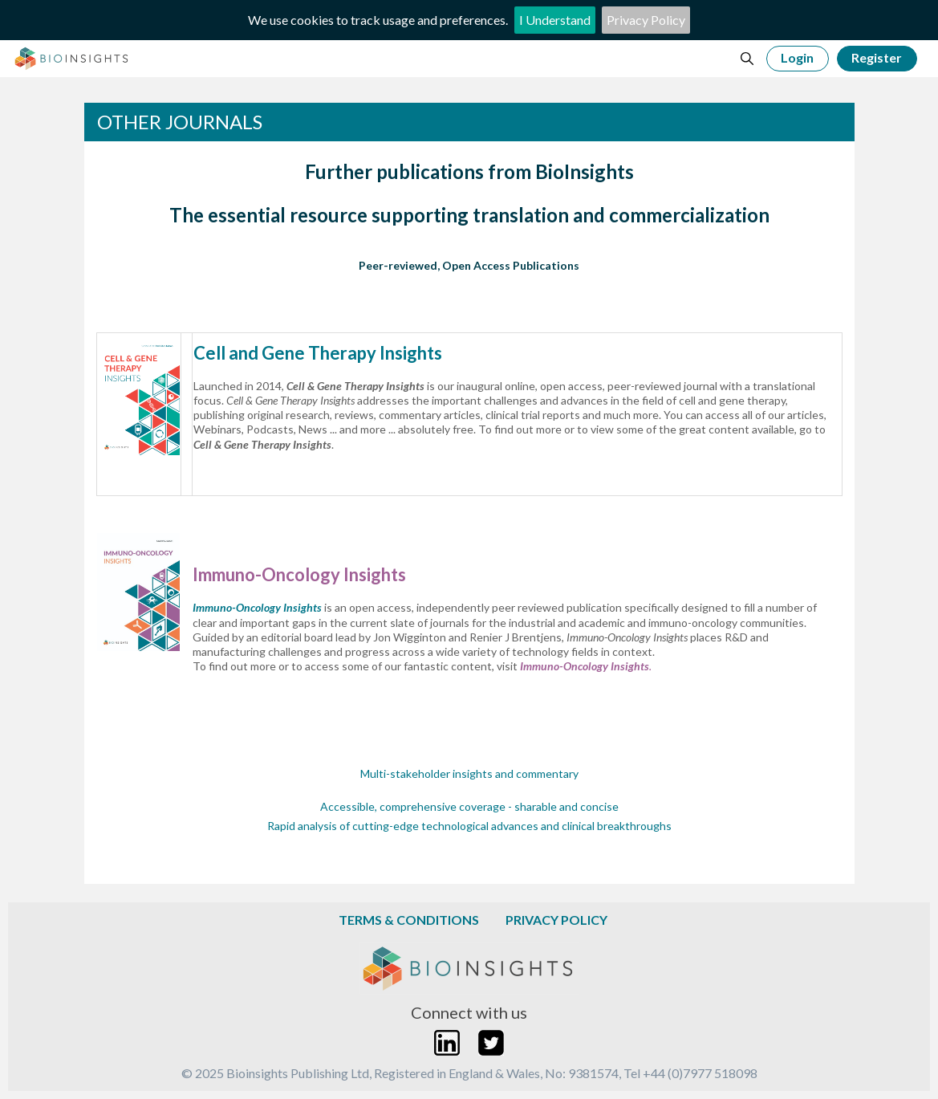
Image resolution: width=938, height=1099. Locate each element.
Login (797, 57)
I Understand (555, 19)
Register (876, 57)
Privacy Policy (646, 19)
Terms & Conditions (409, 919)
